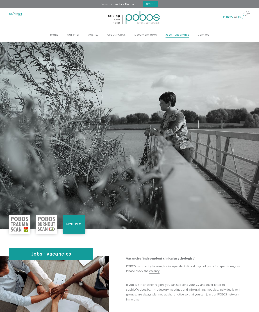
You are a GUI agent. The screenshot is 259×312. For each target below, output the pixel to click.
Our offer (73, 34)
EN (20, 13)
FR (15, 13)
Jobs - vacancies (177, 34)
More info (130, 4)
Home (54, 34)
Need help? (73, 224)
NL (11, 13)
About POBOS (116, 34)
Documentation (145, 34)
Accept (150, 4)
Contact (203, 34)
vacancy (154, 271)
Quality (93, 34)
